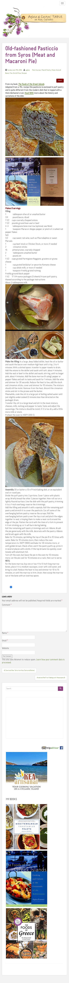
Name (5, 633)
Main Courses (36, 70)
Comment (6, 605)
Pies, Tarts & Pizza (15, 73)
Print (60, 80)
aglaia (28, 70)
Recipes (24, 73)
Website (5, 648)
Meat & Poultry (46, 70)
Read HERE (29, 93)
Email (5, 641)
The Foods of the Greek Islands (31, 84)
